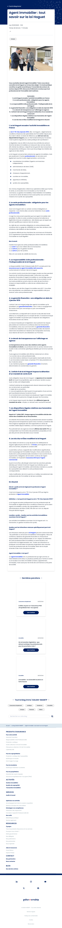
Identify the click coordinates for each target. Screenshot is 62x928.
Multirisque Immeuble (12, 758)
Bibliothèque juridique (12, 817)
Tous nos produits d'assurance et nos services (19, 829)
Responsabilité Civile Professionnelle (16, 739)
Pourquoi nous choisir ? (12, 831)
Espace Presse (10, 852)
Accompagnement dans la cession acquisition (19, 803)
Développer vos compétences (15, 808)
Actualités (21, 638)
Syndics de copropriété (13, 785)
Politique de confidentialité (31, 915)
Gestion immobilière (12, 782)
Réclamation (31, 924)
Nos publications (11, 838)
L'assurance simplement (25, 601)
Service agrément (11, 820)
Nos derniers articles (12, 868)
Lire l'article (31, 613)
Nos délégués (10, 836)
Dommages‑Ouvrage (12, 761)
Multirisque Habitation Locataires (15, 767)
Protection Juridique (12, 742)
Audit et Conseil (10, 795)
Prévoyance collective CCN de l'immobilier (18, 747)
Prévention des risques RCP (14, 810)
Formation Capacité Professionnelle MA (17, 812)
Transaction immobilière (13, 787)
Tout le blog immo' (15, 6)
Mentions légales (31, 911)
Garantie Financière (11, 737)
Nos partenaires (10, 841)
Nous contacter (10, 861)
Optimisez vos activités (13, 800)
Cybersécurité (10, 749)
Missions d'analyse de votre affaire (16, 805)
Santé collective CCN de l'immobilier (16, 744)
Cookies (31, 920)
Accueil (8, 725)
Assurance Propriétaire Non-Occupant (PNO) (19, 776)
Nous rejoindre (10, 843)
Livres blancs (9, 850)
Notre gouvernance (11, 833)
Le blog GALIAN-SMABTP (17, 725)
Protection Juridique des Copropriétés (17, 756)
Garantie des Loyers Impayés (14, 774)
